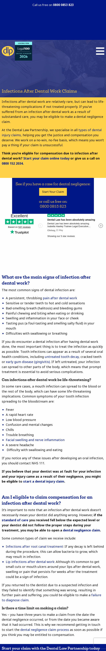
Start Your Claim (53, 192)
